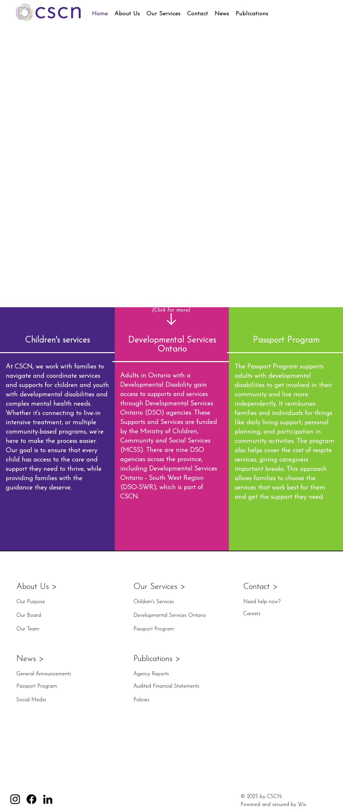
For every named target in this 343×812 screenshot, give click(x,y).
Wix (302, 804)
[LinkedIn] (47, 799)
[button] (127, 14)
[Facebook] (31, 799)
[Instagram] (15, 799)
